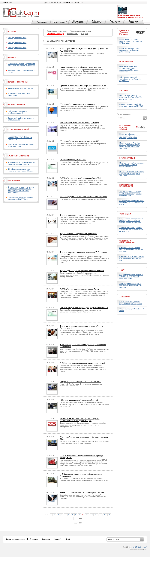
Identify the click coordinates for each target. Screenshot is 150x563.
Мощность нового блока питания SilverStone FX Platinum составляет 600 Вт (131, 164)
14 (100, 515)
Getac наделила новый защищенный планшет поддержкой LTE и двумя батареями (128, 69)
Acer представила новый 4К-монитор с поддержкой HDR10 (131, 105)
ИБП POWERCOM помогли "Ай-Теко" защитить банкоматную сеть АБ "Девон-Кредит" (79, 420)
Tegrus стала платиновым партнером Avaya (78, 215)
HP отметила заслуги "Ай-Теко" (73, 160)
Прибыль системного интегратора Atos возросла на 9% (83, 86)
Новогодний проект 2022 (17, 38)
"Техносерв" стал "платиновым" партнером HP (79, 141)
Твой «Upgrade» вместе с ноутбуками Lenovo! (17, 112)
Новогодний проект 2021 (17, 43)
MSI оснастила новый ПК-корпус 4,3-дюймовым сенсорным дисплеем (131, 173)
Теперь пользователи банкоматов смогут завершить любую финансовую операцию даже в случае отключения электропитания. (83, 425)
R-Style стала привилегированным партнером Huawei (82, 363)
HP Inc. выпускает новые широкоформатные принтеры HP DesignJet (130, 41)
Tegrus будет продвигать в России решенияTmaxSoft (82, 271)
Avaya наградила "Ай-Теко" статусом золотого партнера (83, 197)
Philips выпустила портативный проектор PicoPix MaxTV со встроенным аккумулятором (131, 220)
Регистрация (41, 22)
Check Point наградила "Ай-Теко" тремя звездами (80, 67)
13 (96, 515)
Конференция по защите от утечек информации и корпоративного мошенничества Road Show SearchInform (21, 189)
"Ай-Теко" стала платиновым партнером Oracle (79, 289)
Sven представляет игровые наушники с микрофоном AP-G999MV (130, 285)
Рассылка (46, 539)
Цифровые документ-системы (124, 32)
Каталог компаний (60, 22)
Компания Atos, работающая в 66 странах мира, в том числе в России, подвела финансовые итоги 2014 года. (84, 89)
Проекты (12, 31)
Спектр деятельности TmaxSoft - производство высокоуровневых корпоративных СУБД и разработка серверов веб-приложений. (84, 275)
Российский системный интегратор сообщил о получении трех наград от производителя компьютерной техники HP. (84, 163)
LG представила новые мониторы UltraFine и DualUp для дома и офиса (130, 97)
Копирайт (58, 539)
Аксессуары (125, 297)
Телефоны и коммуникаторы (127, 242)
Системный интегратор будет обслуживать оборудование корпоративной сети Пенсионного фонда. (82, 54)
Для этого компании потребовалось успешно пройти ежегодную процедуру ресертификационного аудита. (84, 442)
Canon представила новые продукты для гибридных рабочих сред (129, 50)
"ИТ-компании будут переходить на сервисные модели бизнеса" (21, 163)
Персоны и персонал (18, 82)
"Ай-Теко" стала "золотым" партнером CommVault (80, 178)
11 (87, 515)
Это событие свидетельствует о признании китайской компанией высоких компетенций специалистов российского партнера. (83, 496)
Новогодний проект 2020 (17, 48)
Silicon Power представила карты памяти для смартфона (130, 302)
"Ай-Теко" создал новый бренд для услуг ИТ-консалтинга (84, 308)
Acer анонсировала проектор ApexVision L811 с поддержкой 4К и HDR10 (131, 229)
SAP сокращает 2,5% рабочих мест (21, 88)
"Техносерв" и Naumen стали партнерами (77, 104)
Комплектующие (127, 158)
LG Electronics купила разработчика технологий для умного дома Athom (21, 64)
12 (92, 515)
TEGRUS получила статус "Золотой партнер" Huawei (82, 492)
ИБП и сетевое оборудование (126, 186)
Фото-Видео (125, 214)
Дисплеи (123, 90)
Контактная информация (15, 539)
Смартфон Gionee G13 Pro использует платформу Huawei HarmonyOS (131, 249)
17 (75, 518)
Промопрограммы (16, 105)
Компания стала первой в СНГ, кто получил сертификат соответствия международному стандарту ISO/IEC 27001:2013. (84, 479)
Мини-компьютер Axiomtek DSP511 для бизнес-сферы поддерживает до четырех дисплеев (129, 145)
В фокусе (12, 57)
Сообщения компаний (18, 129)
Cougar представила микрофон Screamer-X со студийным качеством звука (131, 276)
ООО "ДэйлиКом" (140, 547)
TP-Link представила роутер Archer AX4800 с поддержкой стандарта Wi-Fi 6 (130, 193)
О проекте (34, 539)
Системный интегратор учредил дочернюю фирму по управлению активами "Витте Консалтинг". (80, 311)
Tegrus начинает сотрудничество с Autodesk (78, 234)
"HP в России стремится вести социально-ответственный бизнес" (21, 170)
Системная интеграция (60, 41)
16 (109, 515)
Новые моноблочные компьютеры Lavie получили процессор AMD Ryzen (130, 136)
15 (105, 515)
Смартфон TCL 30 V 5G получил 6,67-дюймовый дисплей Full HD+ (131, 258)
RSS (68, 539)
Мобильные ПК (126, 61)
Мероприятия (14, 180)
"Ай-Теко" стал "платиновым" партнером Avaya (79, 123)
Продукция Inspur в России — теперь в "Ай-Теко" (80, 382)
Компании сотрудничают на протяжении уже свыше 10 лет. (82, 199)
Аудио (122, 270)
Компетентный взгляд (18, 156)
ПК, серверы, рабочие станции (125, 127)
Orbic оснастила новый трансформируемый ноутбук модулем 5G (130, 79)
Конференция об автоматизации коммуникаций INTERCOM (20, 198)
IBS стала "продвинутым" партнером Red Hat (79, 400)
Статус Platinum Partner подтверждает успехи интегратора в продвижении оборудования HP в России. (83, 144)
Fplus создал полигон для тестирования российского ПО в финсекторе (20, 137)
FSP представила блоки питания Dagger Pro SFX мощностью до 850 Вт (131, 202)
